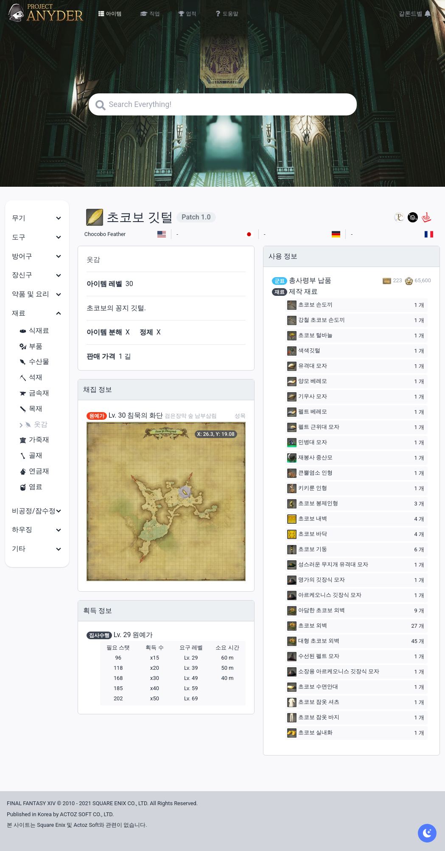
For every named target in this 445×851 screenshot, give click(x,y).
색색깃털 (303, 351)
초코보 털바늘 (310, 335)
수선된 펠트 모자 (313, 656)
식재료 (34, 330)
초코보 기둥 (307, 549)
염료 (30, 487)
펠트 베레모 (307, 412)
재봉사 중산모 (310, 458)
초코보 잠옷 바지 (313, 717)
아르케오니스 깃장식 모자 (324, 595)
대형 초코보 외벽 (313, 641)
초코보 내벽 (307, 519)
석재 (30, 377)
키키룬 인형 (307, 488)
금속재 (34, 393)
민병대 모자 (307, 442)
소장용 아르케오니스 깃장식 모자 (333, 672)
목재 (30, 408)
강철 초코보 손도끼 (316, 320)
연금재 (34, 471)
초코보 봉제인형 (312, 503)
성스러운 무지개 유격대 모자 (328, 565)
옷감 (36, 424)
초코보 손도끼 (310, 305)
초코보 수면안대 (312, 687)
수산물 (34, 361)
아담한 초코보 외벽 (316, 610)
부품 (30, 346)
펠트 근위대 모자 (313, 427)
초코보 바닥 (307, 534)
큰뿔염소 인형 (310, 473)
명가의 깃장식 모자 (316, 580)
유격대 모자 (307, 366)
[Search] (223, 104)
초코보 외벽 (307, 626)
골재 (30, 455)
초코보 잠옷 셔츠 (313, 702)
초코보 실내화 (310, 733)
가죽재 (34, 439)
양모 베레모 (307, 381)
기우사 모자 (307, 397)
